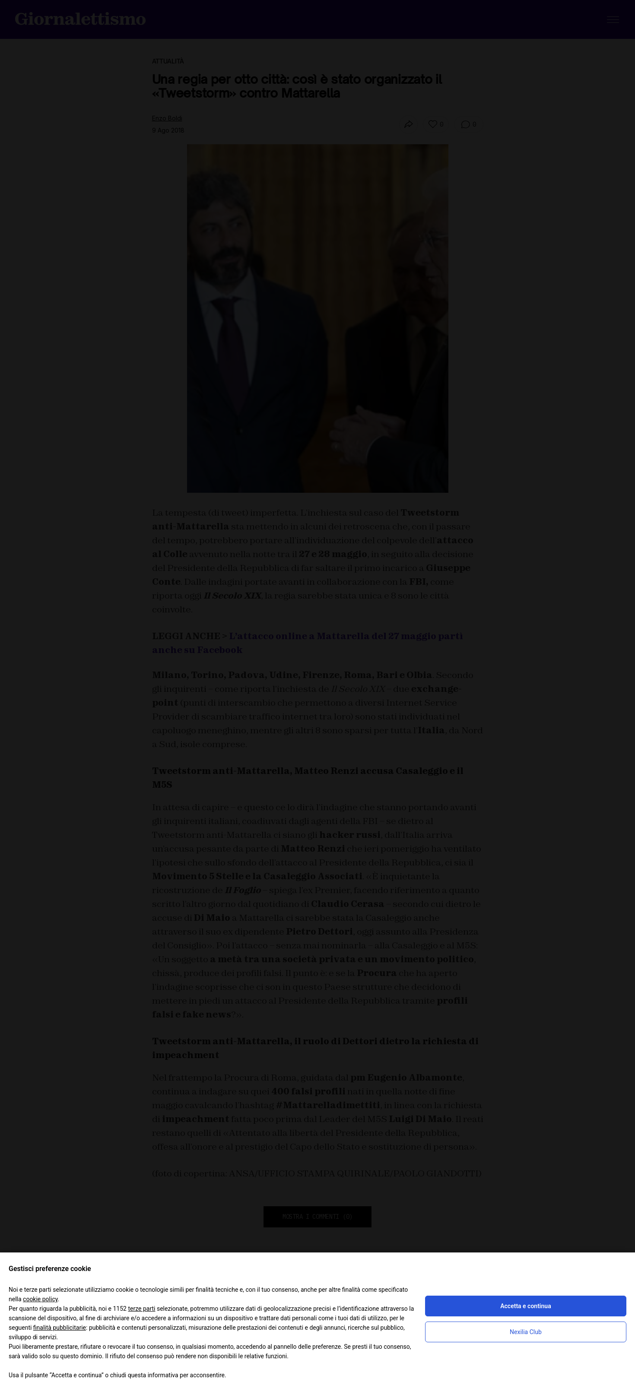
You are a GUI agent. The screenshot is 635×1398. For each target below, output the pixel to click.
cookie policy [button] (40, 1299)
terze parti (141, 1308)
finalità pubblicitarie (59, 1327)
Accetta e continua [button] (525, 1306)
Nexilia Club (526, 1331)
